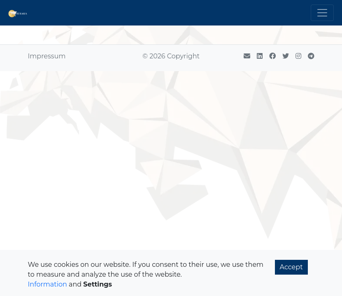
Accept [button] (291, 267)
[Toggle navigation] (322, 13)
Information (47, 284)
